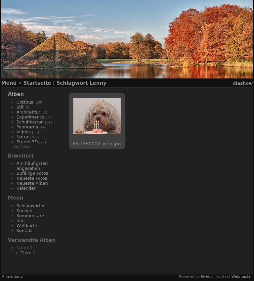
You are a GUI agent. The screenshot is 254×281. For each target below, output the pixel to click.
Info (21, 220)
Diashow (243, 83)
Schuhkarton (30, 121)
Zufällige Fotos (32, 173)
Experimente (30, 117)
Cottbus (25, 102)
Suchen (24, 210)
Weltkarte (27, 225)
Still (20, 107)
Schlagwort (72, 83)
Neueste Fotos (32, 178)
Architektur (28, 112)
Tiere (26, 252)
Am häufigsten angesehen (32, 166)
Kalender (26, 188)
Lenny (98, 83)
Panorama (27, 126)
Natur (22, 136)
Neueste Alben (32, 183)
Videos (24, 131)
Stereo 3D (27, 141)
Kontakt (25, 230)
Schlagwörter (31, 205)
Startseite (37, 83)
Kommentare (30, 215)
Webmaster (241, 276)
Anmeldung (12, 276)
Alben (16, 94)
